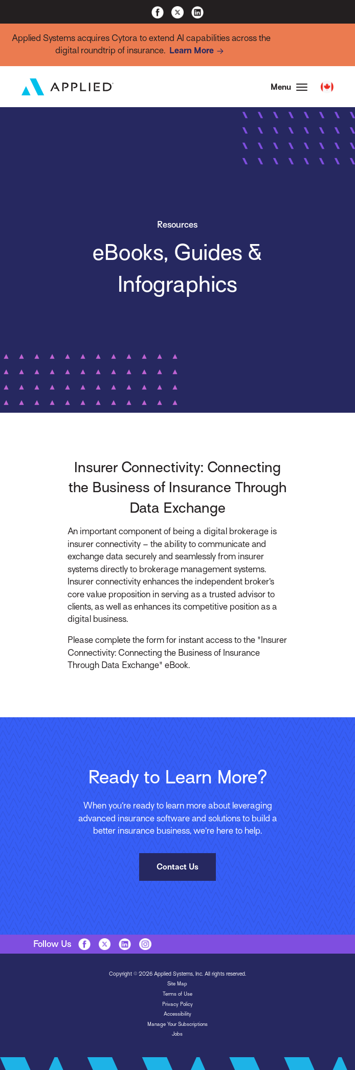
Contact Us (177, 868)
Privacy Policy (177, 1004)
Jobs (177, 1035)
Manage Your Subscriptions (177, 1024)
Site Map (177, 984)
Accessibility (177, 1015)
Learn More (198, 51)
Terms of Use (177, 994)
